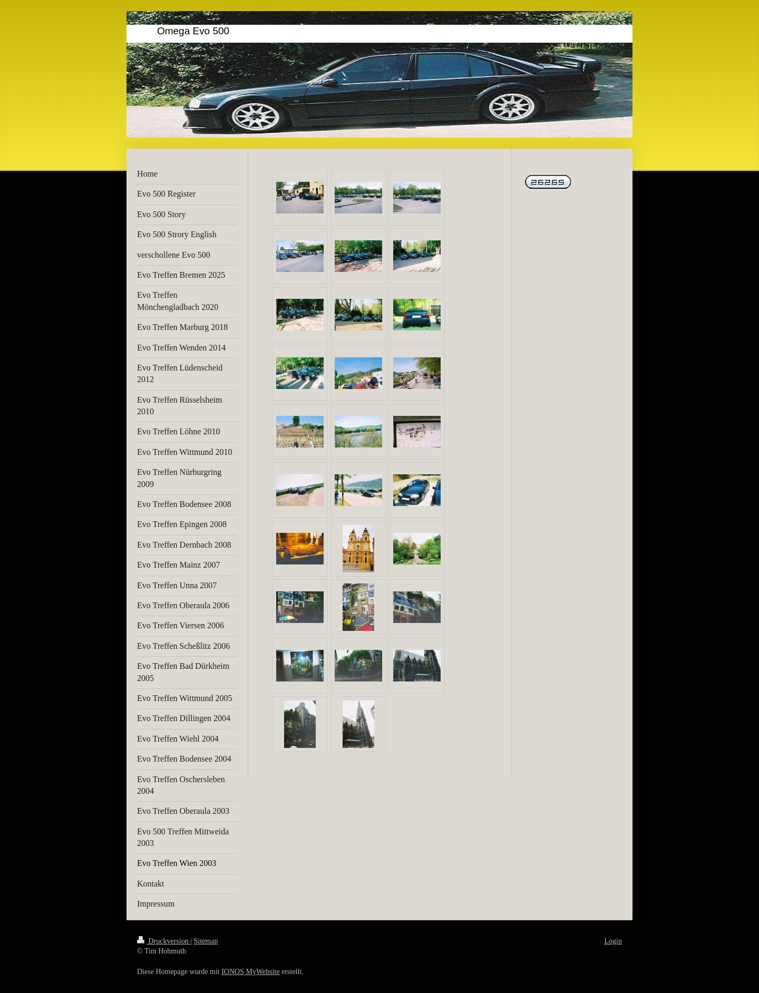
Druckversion (163, 941)
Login (613, 941)
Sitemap (206, 941)
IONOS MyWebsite (250, 972)
